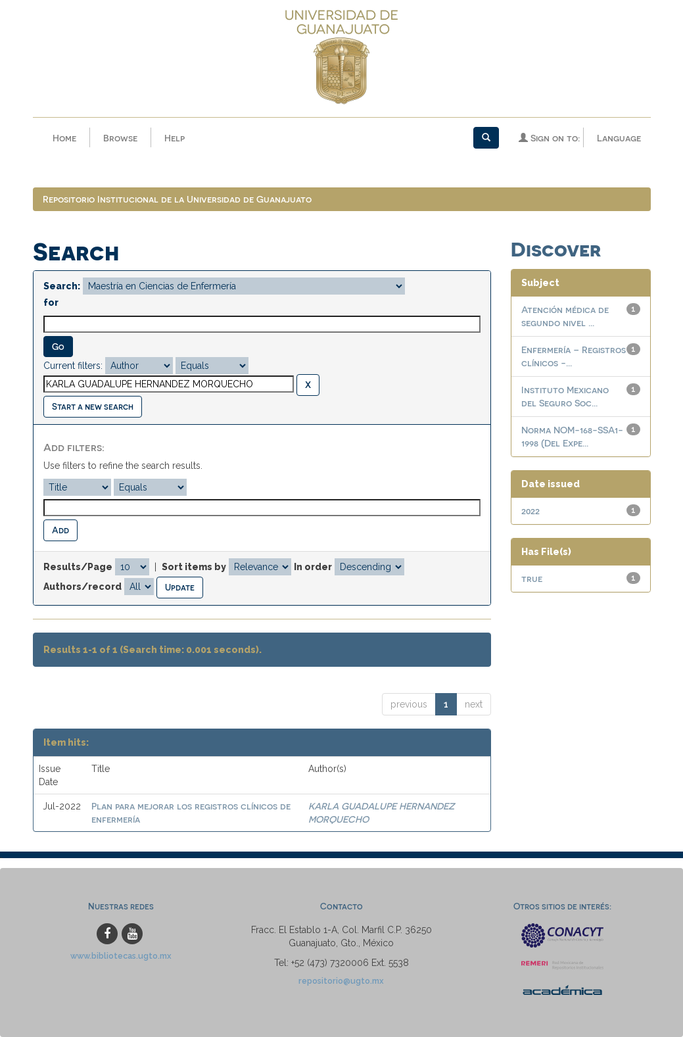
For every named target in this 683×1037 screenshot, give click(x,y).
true (531, 578)
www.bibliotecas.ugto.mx (121, 956)
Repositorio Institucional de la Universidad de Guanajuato (177, 199)
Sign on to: (549, 137)
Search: (61, 286)
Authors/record (82, 586)
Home (64, 137)
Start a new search (92, 406)
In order (313, 567)
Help (174, 137)
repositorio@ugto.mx (341, 981)
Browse (120, 137)
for (51, 302)
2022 (530, 510)
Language (619, 137)
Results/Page (77, 567)
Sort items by (194, 567)
